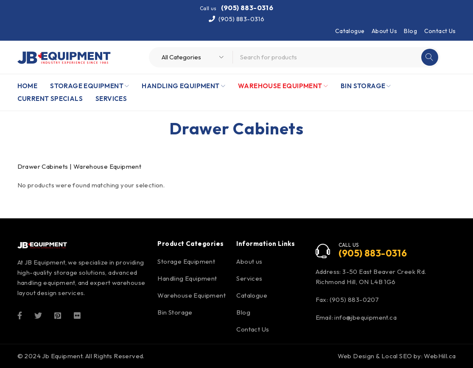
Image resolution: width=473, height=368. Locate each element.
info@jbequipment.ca (365, 317)
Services (249, 278)
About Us (384, 31)
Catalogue (350, 31)
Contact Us (440, 31)
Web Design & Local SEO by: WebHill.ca (397, 356)
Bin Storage (174, 312)
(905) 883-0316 (247, 7)
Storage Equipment (186, 261)
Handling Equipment (187, 278)
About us (249, 261)
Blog (410, 31)
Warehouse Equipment (191, 295)
